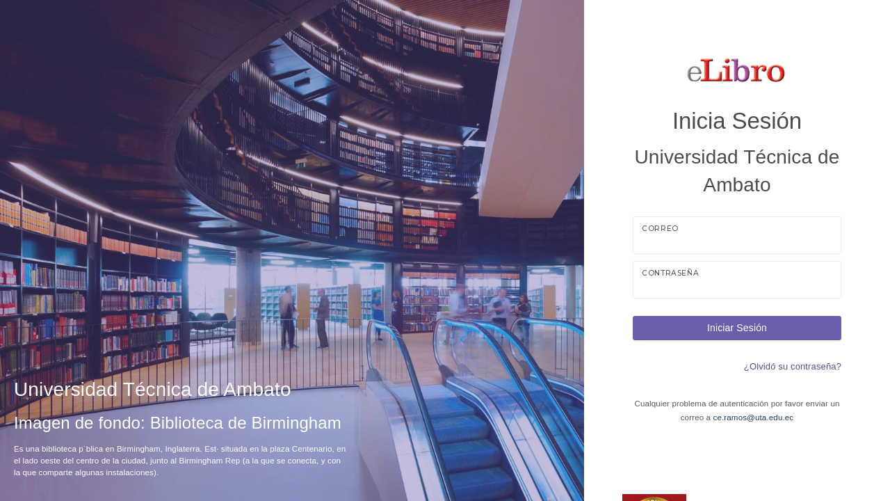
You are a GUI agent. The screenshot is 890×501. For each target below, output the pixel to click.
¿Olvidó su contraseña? (792, 366)
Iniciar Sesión (737, 327)
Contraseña (670, 273)
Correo (660, 228)
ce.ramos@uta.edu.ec (753, 417)
